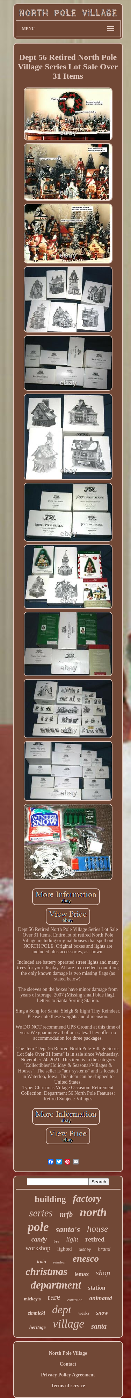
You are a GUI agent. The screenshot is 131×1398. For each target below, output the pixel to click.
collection (74, 1300)
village (68, 1323)
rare (54, 1297)
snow (102, 1313)
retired (94, 1239)
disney (85, 1249)
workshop (38, 1248)
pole (38, 1227)
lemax (81, 1274)
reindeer (59, 1262)
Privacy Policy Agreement (68, 1374)
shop (103, 1272)
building (50, 1199)
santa (99, 1326)
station (96, 1287)
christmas (46, 1271)
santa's (68, 1229)
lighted (64, 1249)
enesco (86, 1258)
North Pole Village (68, 1353)
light (72, 1239)
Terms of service (68, 1385)
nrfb (66, 1214)
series (41, 1213)
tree (56, 1241)
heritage (37, 1327)
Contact (68, 1364)
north (93, 1212)
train (41, 1261)
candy (39, 1239)
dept (61, 1309)
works (83, 1313)
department (56, 1285)
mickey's (32, 1298)
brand (104, 1249)
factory (87, 1198)
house (97, 1229)
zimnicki (36, 1313)
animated (100, 1298)
